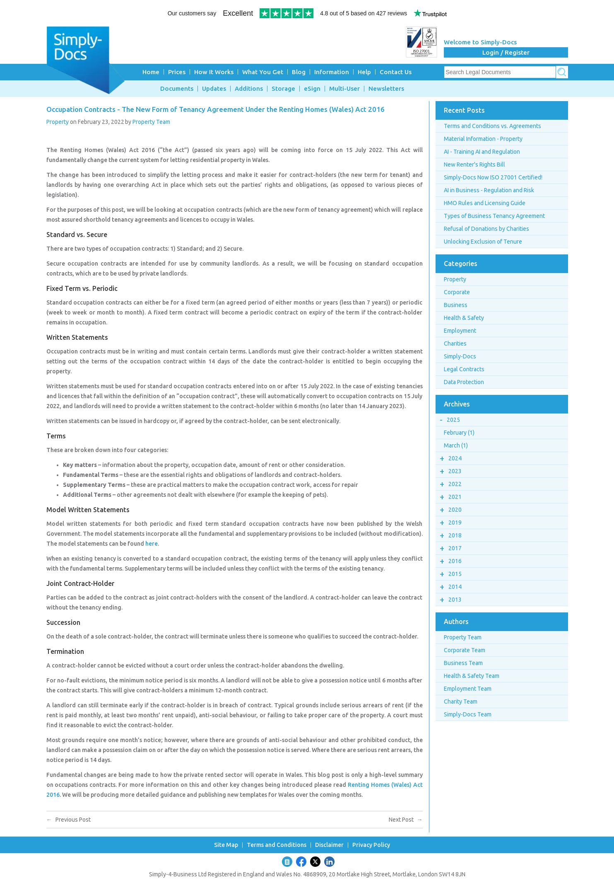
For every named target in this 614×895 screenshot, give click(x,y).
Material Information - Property (483, 138)
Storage (283, 89)
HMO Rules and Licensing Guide (484, 203)
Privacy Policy (371, 845)
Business (455, 305)
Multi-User (344, 89)
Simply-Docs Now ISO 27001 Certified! (493, 177)
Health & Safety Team (471, 675)
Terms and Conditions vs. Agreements (492, 126)
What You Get (262, 72)
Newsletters (386, 89)
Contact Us (396, 72)
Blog (299, 72)
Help (364, 72)
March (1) (456, 445)
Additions (249, 89)
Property (57, 122)
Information (331, 72)
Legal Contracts (464, 369)
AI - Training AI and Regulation (482, 151)
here (151, 543)
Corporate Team (464, 650)
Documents (176, 89)
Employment (460, 330)
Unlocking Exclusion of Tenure (483, 241)
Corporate (457, 292)
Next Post (406, 819)
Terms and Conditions (276, 845)
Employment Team (467, 688)
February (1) (459, 432)
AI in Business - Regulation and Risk (489, 190)
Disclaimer (329, 845)
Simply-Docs (460, 356)
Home (150, 72)
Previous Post (68, 819)
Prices (176, 72)
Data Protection (464, 382)
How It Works (214, 72)
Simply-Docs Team (467, 714)
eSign (312, 89)
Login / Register (506, 52)
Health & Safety (464, 317)
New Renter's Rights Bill (474, 164)
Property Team (151, 122)
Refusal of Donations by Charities (486, 228)
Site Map (226, 845)
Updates (214, 89)
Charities (455, 343)
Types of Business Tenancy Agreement (494, 216)
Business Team (463, 663)
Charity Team (460, 701)
